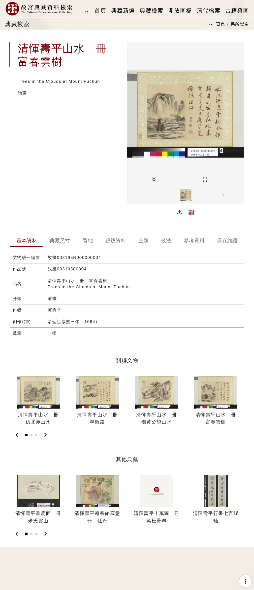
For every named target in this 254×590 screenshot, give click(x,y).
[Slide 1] (26, 435)
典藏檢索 (240, 23)
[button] (180, 212)
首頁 (220, 23)
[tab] (26, 241)
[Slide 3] (36, 435)
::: (85, 10)
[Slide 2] (31, 435)
